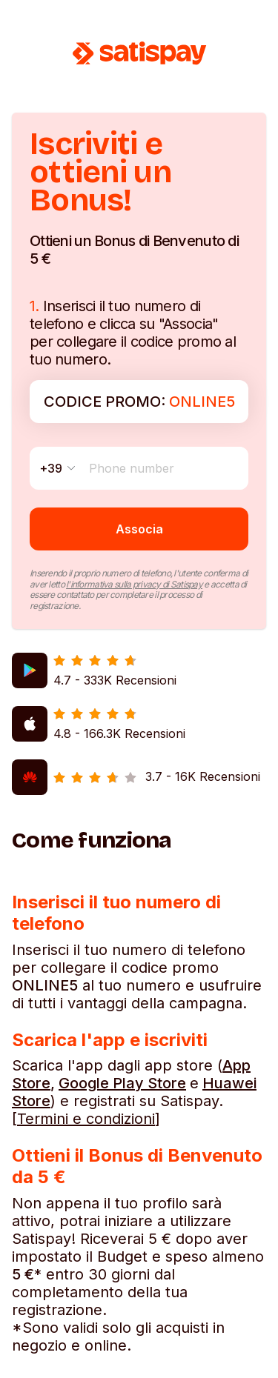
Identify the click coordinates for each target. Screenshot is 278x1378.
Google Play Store (122, 1083)
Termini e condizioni (86, 1119)
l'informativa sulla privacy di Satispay (134, 584)
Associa (139, 529)
